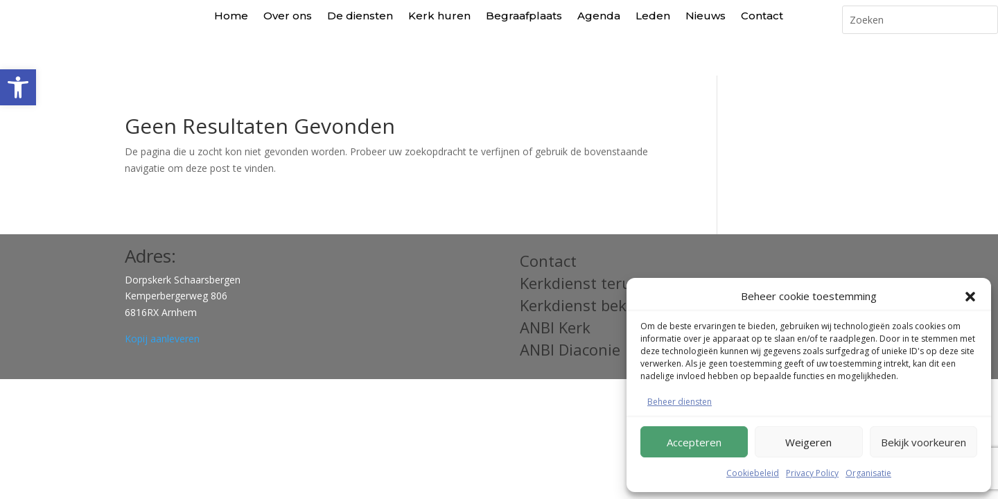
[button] (18, 87)
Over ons (287, 15)
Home (231, 15)
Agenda (598, 15)
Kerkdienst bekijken (590, 274)
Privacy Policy (812, 473)
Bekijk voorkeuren (923, 442)
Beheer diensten (679, 402)
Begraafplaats (524, 15)
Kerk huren (439, 15)
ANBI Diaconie (570, 318)
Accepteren (694, 442)
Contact (762, 15)
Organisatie (868, 473)
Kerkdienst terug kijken (604, 252)
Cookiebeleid (752, 473)
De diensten (360, 15)
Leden (653, 15)
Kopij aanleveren (162, 308)
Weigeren (808, 442)
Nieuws (705, 15)
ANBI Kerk (555, 296)
